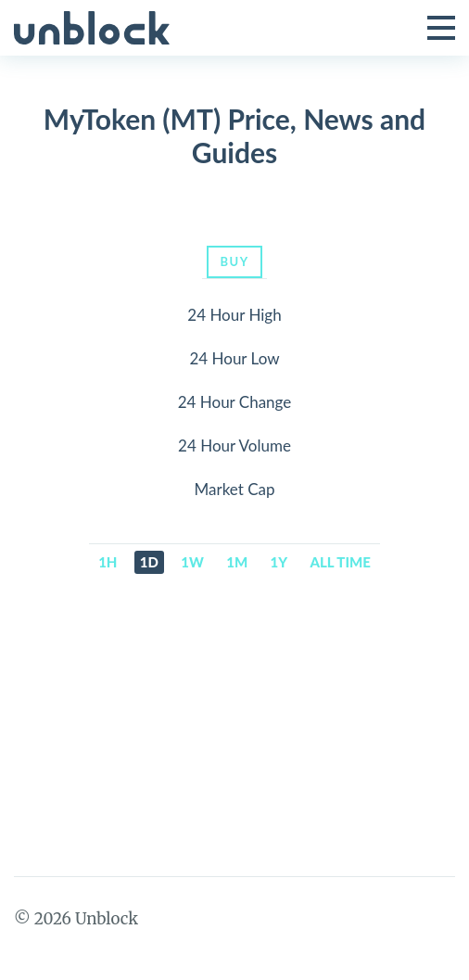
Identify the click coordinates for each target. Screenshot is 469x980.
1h (107, 562)
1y (279, 562)
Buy (234, 261)
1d (149, 562)
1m (236, 562)
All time (341, 562)
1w (192, 562)
